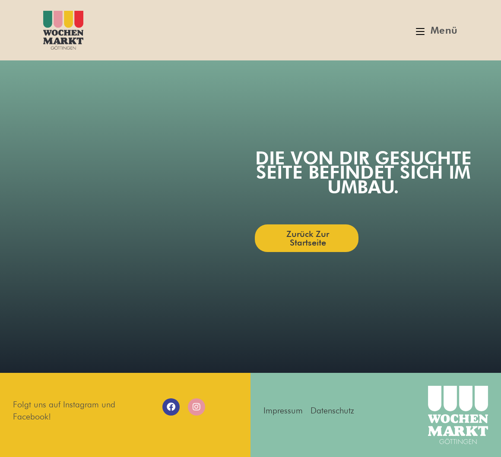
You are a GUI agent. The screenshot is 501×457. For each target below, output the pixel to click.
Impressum (283, 410)
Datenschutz (332, 410)
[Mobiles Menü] (437, 30)
